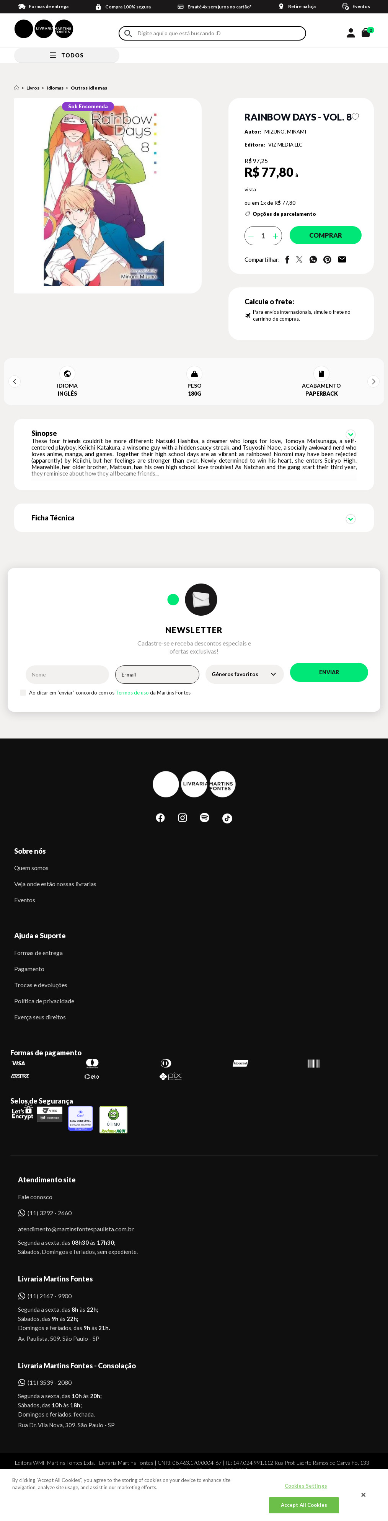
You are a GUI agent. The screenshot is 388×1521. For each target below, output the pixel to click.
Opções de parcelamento (284, 214)
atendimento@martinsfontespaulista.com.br (69, 1220)
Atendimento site (47, 1171)
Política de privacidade (44, 992)
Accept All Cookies (304, 1505)
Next (373, 381)
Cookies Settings (306, 1486)
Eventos (24, 891)
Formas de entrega (38, 944)
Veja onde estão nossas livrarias (55, 875)
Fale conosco (35, 1188)
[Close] (363, 1495)
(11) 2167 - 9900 (50, 1287)
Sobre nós (30, 842)
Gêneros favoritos (235, 665)
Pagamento (29, 960)
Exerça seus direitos (40, 1008)
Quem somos (31, 859)
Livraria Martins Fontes (55, 1270)
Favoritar (355, 116)
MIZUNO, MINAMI (285, 132)
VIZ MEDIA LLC (285, 145)
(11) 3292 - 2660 (50, 1204)
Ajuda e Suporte (40, 927)
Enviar (329, 663)
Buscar (128, 33)
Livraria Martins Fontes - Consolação (77, 1357)
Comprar (322, 235)
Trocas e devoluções (40, 976)
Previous (14, 381)
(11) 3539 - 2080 (50, 1374)
